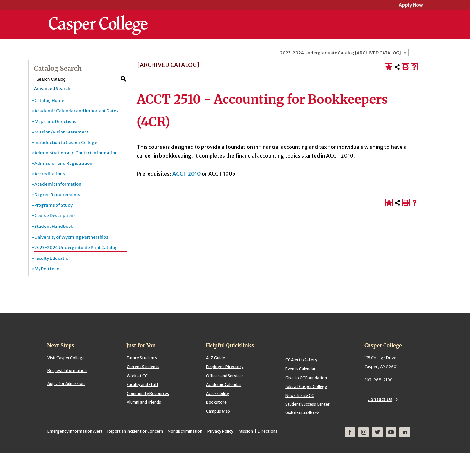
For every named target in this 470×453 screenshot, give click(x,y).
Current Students (143, 366)
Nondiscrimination (185, 431)
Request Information (67, 370)
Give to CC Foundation (306, 377)
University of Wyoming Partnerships (71, 237)
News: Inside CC (299, 395)
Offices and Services (224, 375)
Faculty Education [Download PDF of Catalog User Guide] (52, 258)
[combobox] (343, 52)
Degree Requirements (57, 194)
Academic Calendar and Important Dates (76, 111)
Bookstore (216, 402)
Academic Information (57, 184)
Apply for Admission (66, 383)
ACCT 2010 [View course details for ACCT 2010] (186, 173)
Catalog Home (49, 100)
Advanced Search (52, 88)
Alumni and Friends (144, 402)
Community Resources (148, 393)
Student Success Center (307, 404)
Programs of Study (53, 205)
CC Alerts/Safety (301, 359)
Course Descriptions (55, 215)
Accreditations (49, 174)
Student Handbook (53, 226)
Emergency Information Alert (74, 431)
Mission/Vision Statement (61, 132)
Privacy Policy (220, 431)
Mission (245, 431)
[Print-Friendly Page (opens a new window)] (405, 66)
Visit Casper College (66, 357)
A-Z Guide (215, 357)
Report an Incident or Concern (135, 431)
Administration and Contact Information (76, 153)
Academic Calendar (223, 384)
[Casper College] (98, 19)
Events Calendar (300, 369)
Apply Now (411, 5)
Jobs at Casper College (306, 386)
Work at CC (137, 375)
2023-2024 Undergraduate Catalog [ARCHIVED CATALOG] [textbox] (340, 52)
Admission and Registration (63, 163)
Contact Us (380, 399)
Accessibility (217, 393)
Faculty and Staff (142, 384)
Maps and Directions (55, 121)
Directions (267, 431)
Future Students (142, 357)
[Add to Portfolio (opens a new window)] (388, 66)
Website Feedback (302, 413)
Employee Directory (224, 366)
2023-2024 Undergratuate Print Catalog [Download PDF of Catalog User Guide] (76, 247)
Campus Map (218, 411)
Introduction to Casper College (65, 142)
